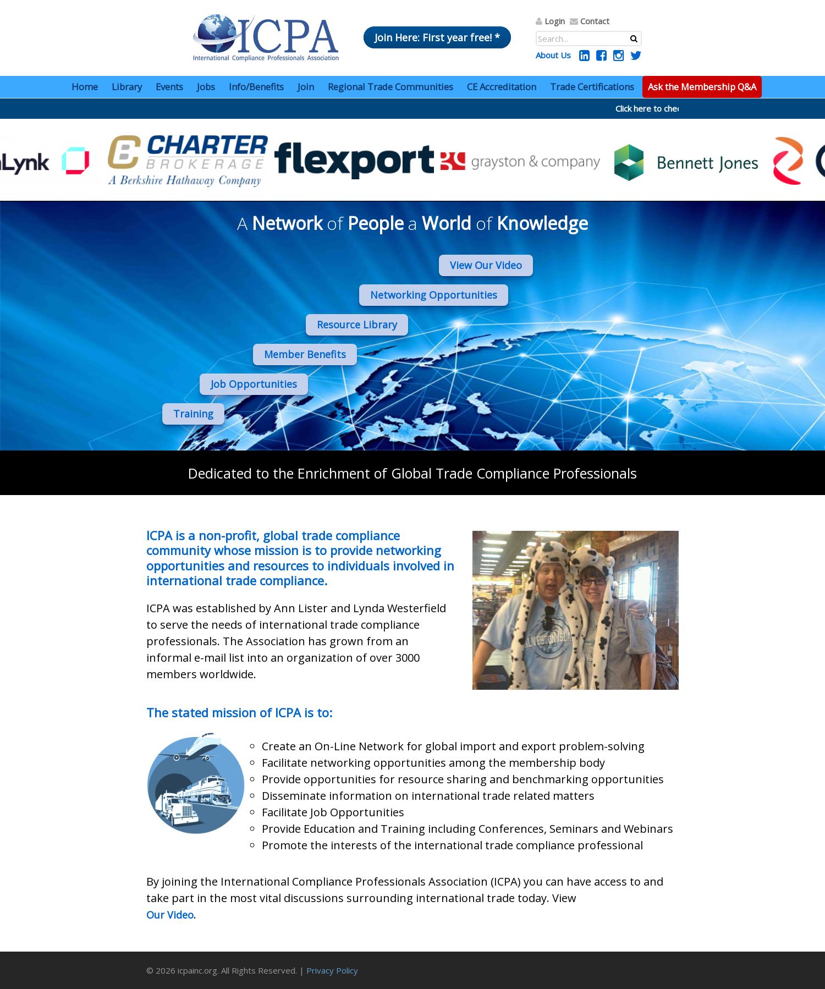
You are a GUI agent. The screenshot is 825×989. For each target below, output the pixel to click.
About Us (553, 55)
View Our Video (486, 265)
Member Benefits (305, 354)
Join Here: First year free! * (437, 37)
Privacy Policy (332, 970)
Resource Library (357, 324)
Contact (594, 20)
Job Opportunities (254, 384)
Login (554, 20)
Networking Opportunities (433, 294)
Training (193, 413)
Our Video (170, 914)
